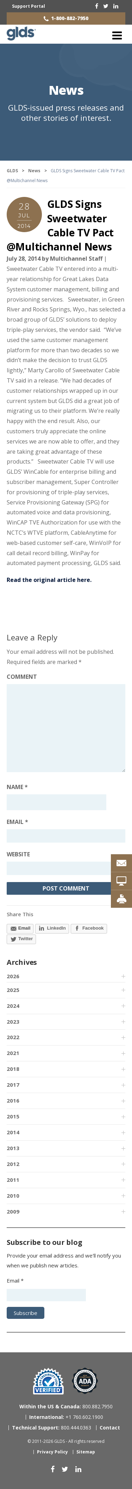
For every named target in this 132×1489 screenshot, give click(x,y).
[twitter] (105, 6)
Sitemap (85, 1452)
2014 (13, 1132)
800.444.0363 (51, 1427)
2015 (13, 1116)
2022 (13, 1037)
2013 (13, 1148)
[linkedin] (115, 6)
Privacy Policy (52, 1452)
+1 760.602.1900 (66, 1417)
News (66, 90)
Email (17, 822)
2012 (13, 1163)
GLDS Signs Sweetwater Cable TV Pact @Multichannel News (60, 225)
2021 (13, 1052)
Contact (110, 1427)
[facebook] (96, 6)
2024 (13, 1005)
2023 (13, 1021)
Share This (20, 914)
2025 (13, 989)
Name (17, 787)
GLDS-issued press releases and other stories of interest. (66, 113)
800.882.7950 (66, 1406)
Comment (22, 677)
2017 (13, 1084)
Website (18, 854)
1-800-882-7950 (69, 18)
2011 (13, 1179)
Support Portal (28, 6)
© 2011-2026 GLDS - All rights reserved (66, 1441)
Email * (15, 1280)
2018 (13, 1068)
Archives (22, 962)
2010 (13, 1195)
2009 (13, 1211)
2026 (13, 976)
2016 (13, 1100)
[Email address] (66, 836)
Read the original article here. (49, 580)
